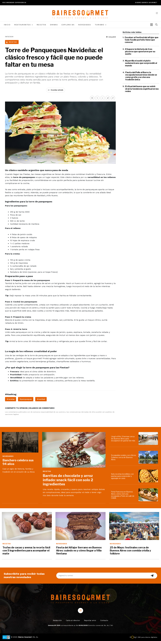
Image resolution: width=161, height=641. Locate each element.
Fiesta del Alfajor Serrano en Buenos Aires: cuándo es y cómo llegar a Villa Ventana (79, 550)
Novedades (84, 25)
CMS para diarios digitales (147, 637)
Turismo (100, 25)
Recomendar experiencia (14, 2)
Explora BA (68, 25)
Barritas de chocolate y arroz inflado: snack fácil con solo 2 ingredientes (68, 480)
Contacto (104, 620)
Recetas (41, 25)
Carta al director (73, 620)
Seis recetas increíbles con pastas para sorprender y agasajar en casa (122, 476)
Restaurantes (23, 25)
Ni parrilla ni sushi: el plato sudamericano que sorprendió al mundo (141, 63)
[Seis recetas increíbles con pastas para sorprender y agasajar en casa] (148, 475)
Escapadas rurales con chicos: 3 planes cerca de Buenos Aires (123, 457)
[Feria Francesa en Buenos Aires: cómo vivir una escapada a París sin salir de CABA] (148, 494)
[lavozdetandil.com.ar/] (80, 13)
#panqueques (26, 399)
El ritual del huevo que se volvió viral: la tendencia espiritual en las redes (142, 88)
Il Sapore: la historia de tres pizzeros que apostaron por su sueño (140, 51)
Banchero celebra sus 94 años (18, 462)
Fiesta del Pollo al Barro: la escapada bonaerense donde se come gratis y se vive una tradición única (141, 76)
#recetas (10, 399)
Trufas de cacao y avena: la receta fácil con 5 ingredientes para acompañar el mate (26, 550)
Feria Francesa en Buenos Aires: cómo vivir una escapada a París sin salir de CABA (122, 495)
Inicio (7, 25)
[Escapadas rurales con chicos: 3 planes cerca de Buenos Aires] (148, 457)
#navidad (41, 399)
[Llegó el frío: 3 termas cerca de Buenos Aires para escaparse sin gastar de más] (148, 438)
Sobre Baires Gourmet (146, 2)
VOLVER (111, 37)
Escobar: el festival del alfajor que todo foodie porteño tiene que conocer (141, 39)
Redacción (57, 620)
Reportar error (90, 620)
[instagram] (157, 13)
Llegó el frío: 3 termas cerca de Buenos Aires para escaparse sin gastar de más (123, 438)
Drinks (54, 25)
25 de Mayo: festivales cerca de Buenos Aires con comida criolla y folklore (130, 550)
